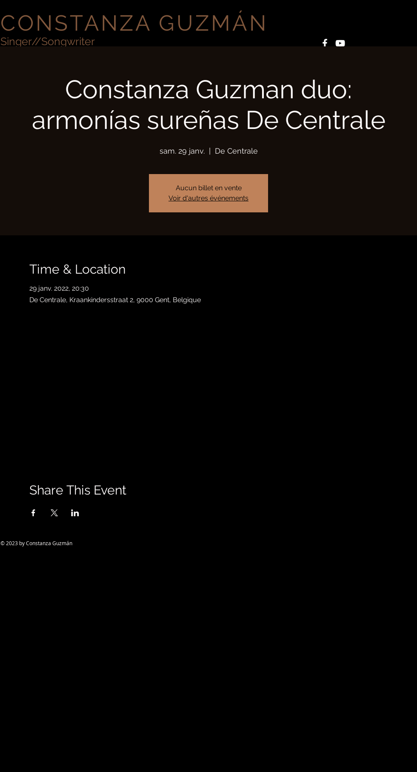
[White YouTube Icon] (340, 43)
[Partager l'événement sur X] (54, 512)
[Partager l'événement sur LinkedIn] (75, 512)
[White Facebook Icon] (325, 43)
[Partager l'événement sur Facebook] (33, 512)
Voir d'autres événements (208, 198)
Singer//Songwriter (47, 41)
